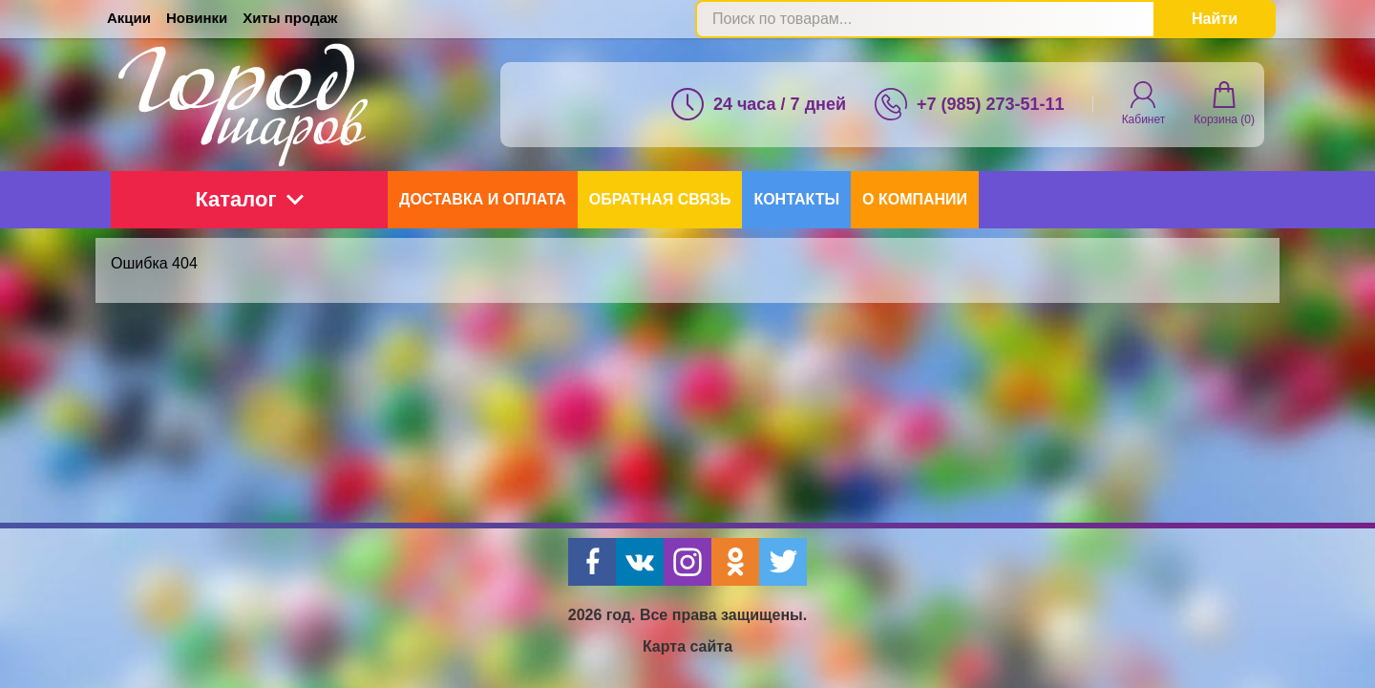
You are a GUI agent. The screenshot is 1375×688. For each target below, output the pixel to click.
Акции (129, 18)
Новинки (196, 18)
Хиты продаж (290, 18)
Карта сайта (687, 646)
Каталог (249, 199)
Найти (1215, 19)
